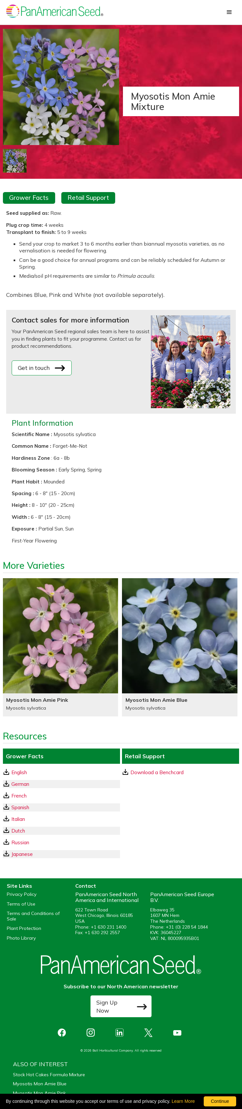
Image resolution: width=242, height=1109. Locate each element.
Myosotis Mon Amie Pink (39, 1093)
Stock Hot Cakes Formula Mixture (49, 1075)
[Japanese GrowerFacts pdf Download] (61, 854)
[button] (229, 12)
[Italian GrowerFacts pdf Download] (61, 819)
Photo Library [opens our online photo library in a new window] (21, 938)
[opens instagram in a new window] (92, 1032)
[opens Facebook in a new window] (63, 1032)
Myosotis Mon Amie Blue (40, 1084)
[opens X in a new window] (150, 1032)
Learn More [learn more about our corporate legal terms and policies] (183, 1101)
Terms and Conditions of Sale (33, 916)
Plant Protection (24, 928)
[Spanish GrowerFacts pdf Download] (61, 807)
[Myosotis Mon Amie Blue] (179, 647)
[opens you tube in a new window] (178, 1032)
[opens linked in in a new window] (121, 1032)
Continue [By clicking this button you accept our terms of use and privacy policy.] (220, 1101)
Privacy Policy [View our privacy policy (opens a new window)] (22, 894)
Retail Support (88, 197)
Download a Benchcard (153, 772)
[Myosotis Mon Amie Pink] (60, 647)
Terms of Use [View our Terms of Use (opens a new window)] (21, 904)
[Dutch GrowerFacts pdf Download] (61, 831)
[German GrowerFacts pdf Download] (61, 784)
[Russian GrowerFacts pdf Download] (61, 842)
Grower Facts (29, 197)
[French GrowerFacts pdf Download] (61, 796)
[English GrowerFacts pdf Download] (61, 772)
